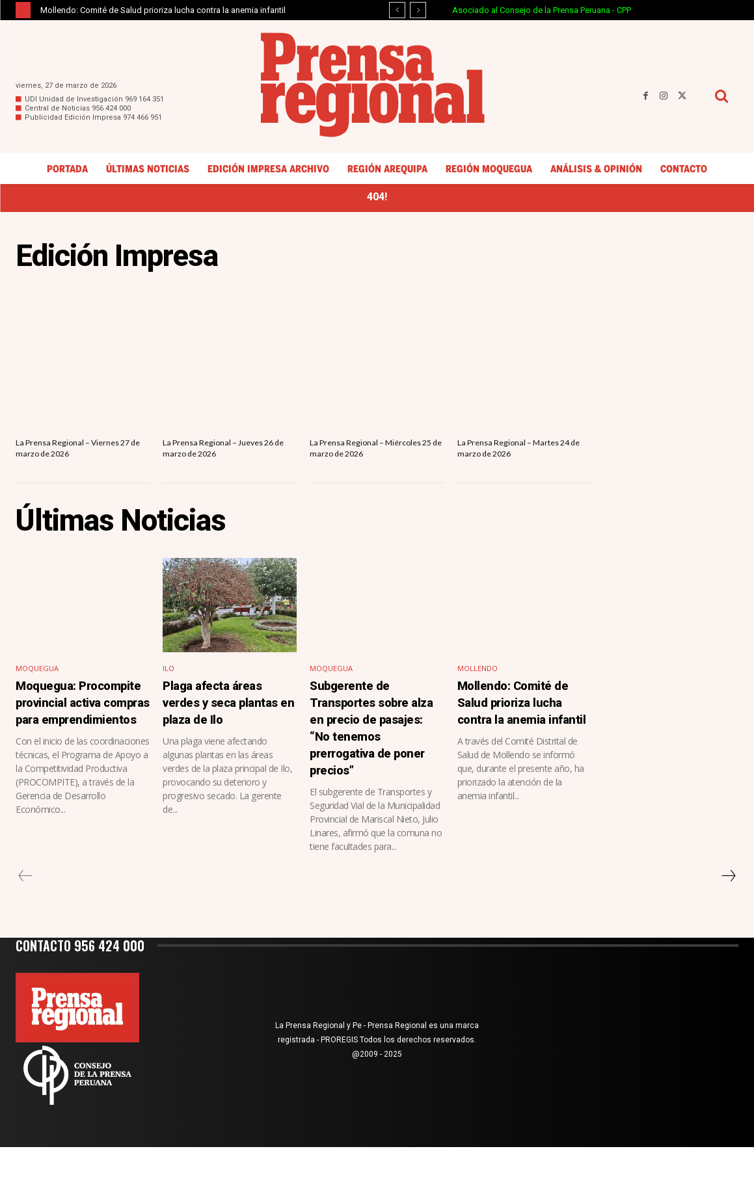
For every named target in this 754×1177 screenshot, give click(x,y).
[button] (721, 96)
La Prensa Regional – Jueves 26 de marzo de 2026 (224, 452)
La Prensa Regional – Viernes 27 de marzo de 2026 (79, 452)
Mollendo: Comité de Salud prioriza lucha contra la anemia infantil (163, 10)
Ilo (169, 685)
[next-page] (728, 905)
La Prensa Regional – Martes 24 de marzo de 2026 (520, 452)
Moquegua (39, 685)
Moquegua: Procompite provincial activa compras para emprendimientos (75, 734)
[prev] (397, 10)
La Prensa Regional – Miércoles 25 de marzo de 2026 (367, 457)
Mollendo (478, 685)
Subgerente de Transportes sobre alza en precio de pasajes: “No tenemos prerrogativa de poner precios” (373, 750)
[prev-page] (26, 905)
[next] (418, 10)
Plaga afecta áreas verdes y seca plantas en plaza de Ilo (228, 726)
